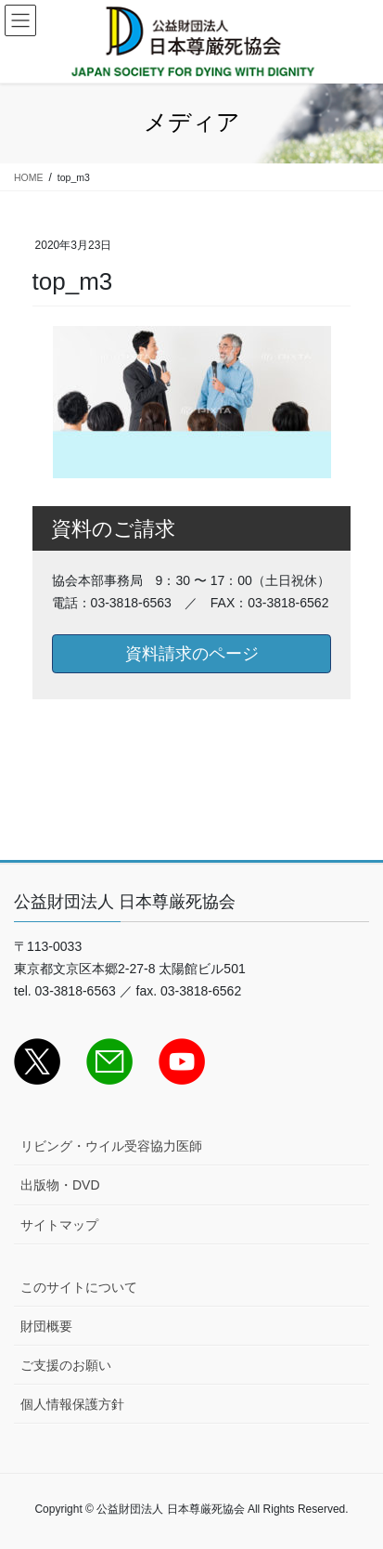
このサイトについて (78, 1287)
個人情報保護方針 (72, 1404)
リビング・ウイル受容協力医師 (111, 1146)
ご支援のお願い (65, 1365)
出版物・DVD (60, 1185)
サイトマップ (59, 1224)
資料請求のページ (192, 653)
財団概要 (46, 1326)
